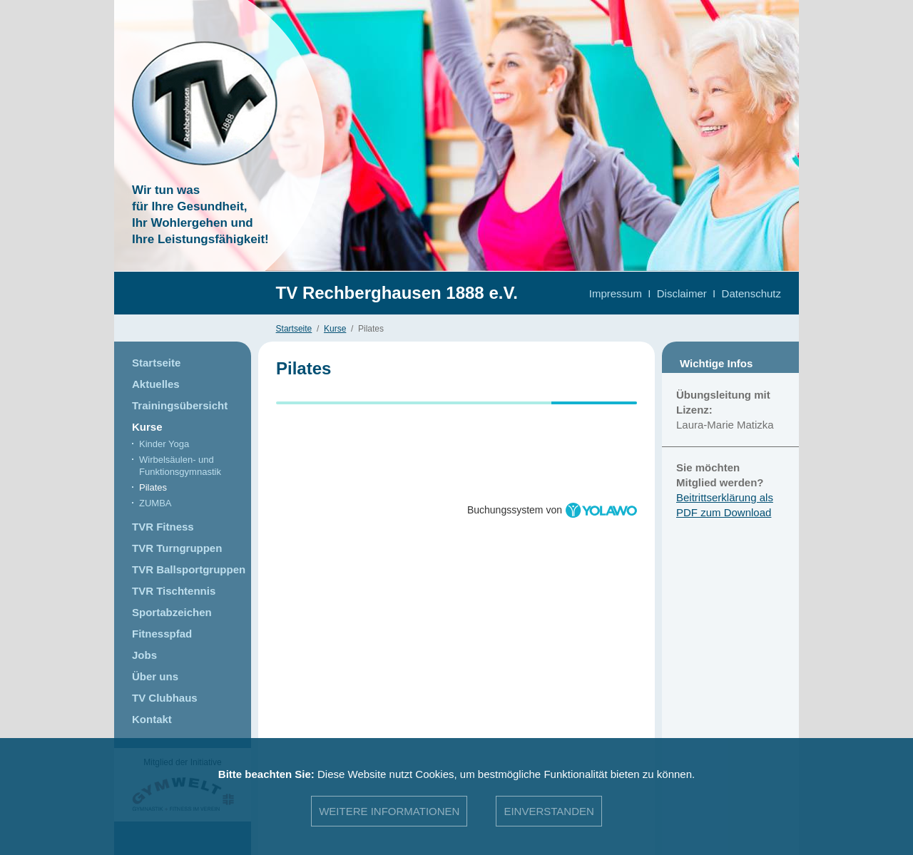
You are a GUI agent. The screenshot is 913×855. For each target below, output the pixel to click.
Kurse (335, 329)
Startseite (294, 329)
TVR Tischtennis (173, 591)
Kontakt (152, 719)
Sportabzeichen (172, 612)
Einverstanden (548, 811)
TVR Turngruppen (177, 548)
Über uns (155, 676)
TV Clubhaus (165, 698)
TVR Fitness (163, 527)
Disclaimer (682, 293)
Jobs (144, 655)
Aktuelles (156, 384)
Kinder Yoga (164, 444)
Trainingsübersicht (180, 405)
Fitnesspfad (162, 634)
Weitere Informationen (389, 811)
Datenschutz (751, 293)
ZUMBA (155, 503)
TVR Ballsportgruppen (188, 569)
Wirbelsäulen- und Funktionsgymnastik (180, 465)
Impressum (615, 293)
